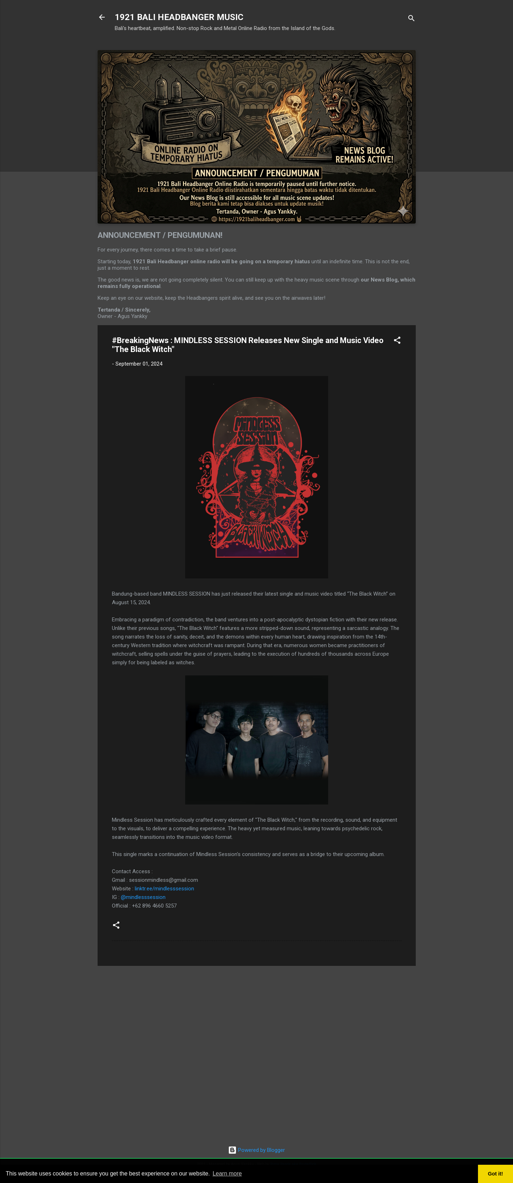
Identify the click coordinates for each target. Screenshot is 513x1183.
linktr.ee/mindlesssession (164, 888)
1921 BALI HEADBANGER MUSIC (179, 17)
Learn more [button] (227, 1173)
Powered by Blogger (256, 1150)
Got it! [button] (495, 1174)
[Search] (411, 19)
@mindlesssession (143, 897)
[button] (397, 341)
